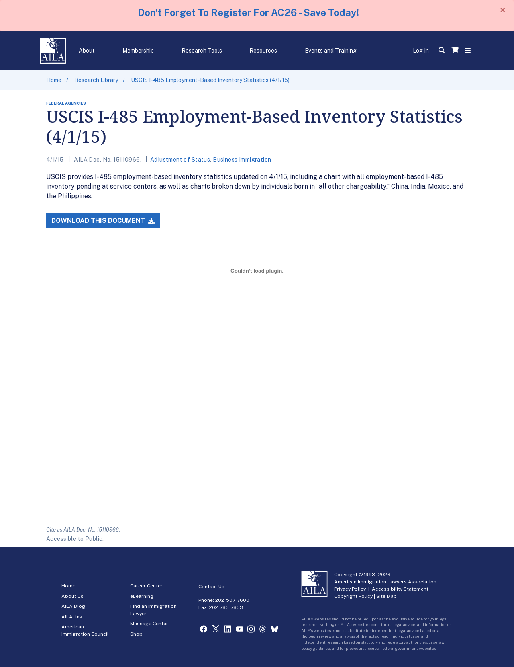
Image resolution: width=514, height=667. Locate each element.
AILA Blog (73, 606)
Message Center (149, 623)
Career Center (146, 586)
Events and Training (331, 50)
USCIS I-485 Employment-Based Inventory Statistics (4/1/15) (210, 80)
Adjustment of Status (180, 159)
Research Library (96, 80)
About (87, 50)
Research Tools (202, 50)
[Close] (503, 10)
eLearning (141, 596)
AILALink (71, 617)
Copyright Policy (353, 596)
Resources (263, 50)
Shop (136, 634)
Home (53, 80)
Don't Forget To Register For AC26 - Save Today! (248, 12)
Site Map (386, 596)
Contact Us (211, 586)
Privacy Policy (350, 589)
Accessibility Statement (400, 589)
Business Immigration (242, 159)
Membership (138, 50)
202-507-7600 (232, 600)
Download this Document (103, 220)
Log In (421, 50)
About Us (72, 596)
